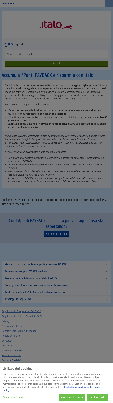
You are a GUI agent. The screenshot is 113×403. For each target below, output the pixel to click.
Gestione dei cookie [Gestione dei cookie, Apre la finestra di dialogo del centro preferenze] (13, 398)
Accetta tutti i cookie (71, 398)
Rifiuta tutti (97, 398)
